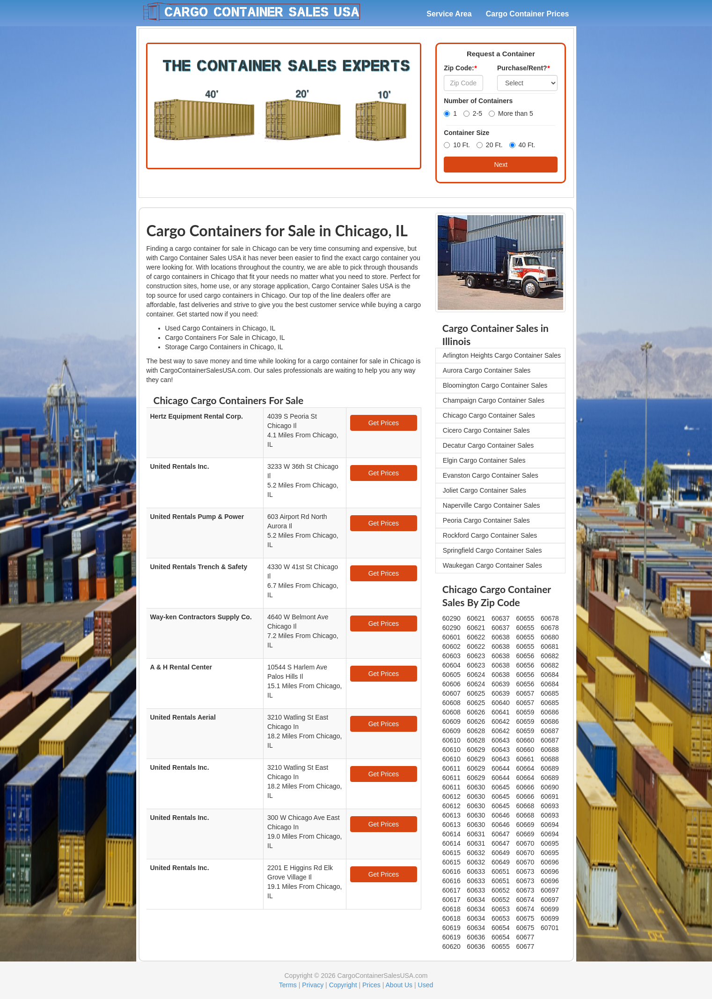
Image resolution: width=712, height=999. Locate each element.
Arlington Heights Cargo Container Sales (502, 355)
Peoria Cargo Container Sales (486, 520)
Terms (288, 985)
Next (500, 164)
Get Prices (383, 423)
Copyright (343, 985)
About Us (399, 985)
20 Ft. (490, 145)
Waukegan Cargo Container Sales (492, 565)
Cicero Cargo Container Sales (486, 430)
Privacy (312, 985)
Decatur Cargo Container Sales (488, 445)
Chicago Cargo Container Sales (489, 415)
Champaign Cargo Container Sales (493, 400)
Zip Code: (460, 68)
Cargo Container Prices (527, 14)
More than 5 (511, 113)
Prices (371, 985)
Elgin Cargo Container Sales (484, 460)
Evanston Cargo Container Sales (490, 475)
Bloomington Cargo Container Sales (495, 385)
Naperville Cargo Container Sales (491, 505)
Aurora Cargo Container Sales (487, 370)
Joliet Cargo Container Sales (484, 490)
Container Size (466, 132)
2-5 (472, 113)
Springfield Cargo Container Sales (492, 550)
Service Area (448, 14)
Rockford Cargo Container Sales (490, 535)
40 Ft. (522, 145)
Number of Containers (478, 101)
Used (425, 985)
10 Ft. (457, 145)
